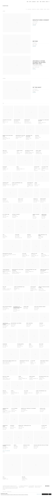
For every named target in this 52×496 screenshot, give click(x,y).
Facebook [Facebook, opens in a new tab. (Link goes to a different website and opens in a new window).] (45, 486)
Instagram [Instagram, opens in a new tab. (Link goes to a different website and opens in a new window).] (47, 486)
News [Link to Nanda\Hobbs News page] (40, 1)
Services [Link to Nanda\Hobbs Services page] (43, 1)
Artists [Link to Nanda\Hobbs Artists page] (30, 1)
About (38, 1)
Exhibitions (33, 1)
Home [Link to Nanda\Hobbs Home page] (27, 1)
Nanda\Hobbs (5, 1)
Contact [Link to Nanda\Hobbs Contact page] (47, 1)
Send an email (48, 486)
